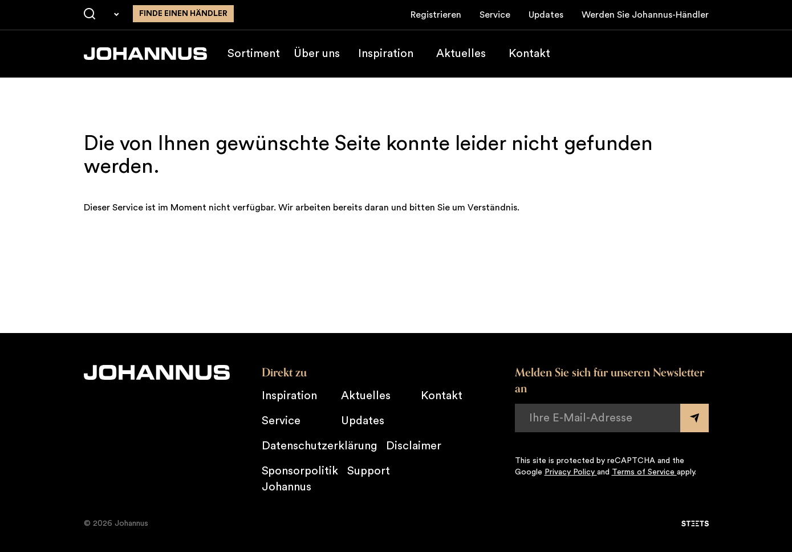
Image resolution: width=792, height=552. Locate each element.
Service (495, 14)
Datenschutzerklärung (319, 446)
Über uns (317, 53)
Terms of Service (644, 472)
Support (368, 471)
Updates (546, 14)
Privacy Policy (571, 472)
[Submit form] (694, 418)
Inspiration (385, 53)
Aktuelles (461, 53)
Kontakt (529, 53)
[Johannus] (145, 53)
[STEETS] (695, 523)
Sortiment (254, 53)
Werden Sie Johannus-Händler (645, 14)
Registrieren (436, 14)
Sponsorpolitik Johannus (300, 479)
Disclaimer (413, 446)
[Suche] (89, 14)
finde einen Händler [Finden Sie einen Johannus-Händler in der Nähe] (183, 14)
